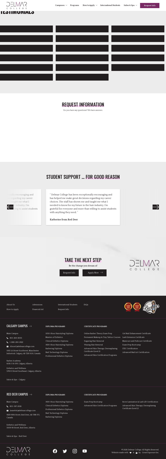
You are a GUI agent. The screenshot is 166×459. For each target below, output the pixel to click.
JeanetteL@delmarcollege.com (21, 410)
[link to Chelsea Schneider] (26, 37)
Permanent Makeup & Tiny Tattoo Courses (102, 337)
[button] (156, 207)
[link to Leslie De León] (26, 56)
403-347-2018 (14, 406)
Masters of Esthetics (54, 337)
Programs (74, 5)
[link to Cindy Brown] (137, 37)
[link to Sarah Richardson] (137, 66)
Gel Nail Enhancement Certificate (136, 333)
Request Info (149, 5)
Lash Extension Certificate (133, 337)
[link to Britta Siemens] (82, 28)
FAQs (86, 305)
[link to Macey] (82, 56)
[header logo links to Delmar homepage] (17, 5)
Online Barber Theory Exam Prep (98, 333)
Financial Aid (37, 309)
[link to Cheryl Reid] (82, 37)
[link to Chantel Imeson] (137, 28)
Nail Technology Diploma (57, 352)
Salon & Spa (129, 5)
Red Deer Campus (17, 394)
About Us (11, 305)
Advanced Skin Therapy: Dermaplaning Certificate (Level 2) (100, 349)
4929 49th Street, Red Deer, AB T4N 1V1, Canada (23, 416)
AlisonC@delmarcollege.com (20, 346)
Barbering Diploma (54, 348)
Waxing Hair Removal (93, 345)
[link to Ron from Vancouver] (82, 66)
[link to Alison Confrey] (26, 28)
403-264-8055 (14, 338)
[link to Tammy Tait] (26, 76)
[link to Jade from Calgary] (26, 47)
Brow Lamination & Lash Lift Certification (140, 402)
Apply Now (93, 273)
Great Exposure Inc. (150, 452)
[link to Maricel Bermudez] (137, 56)
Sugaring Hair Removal (94, 341)
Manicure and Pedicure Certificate (137, 341)
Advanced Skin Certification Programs (100, 355)
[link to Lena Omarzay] (137, 47)
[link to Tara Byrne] (82, 76)
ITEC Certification (130, 348)
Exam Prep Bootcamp (131, 345)
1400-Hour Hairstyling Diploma (59, 345)
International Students (110, 5)
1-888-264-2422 (15, 342)
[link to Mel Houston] (26, 66)
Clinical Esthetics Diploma (57, 341)
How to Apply (89, 5)
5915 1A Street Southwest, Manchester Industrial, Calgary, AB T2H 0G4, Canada (23, 352)
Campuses (60, 5)
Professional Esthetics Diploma (59, 356)
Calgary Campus (17, 326)
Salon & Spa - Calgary (16, 380)
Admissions (37, 305)
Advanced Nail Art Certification (135, 352)
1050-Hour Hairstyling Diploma (59, 333)
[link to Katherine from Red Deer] (82, 47)
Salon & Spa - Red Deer (17, 436)
